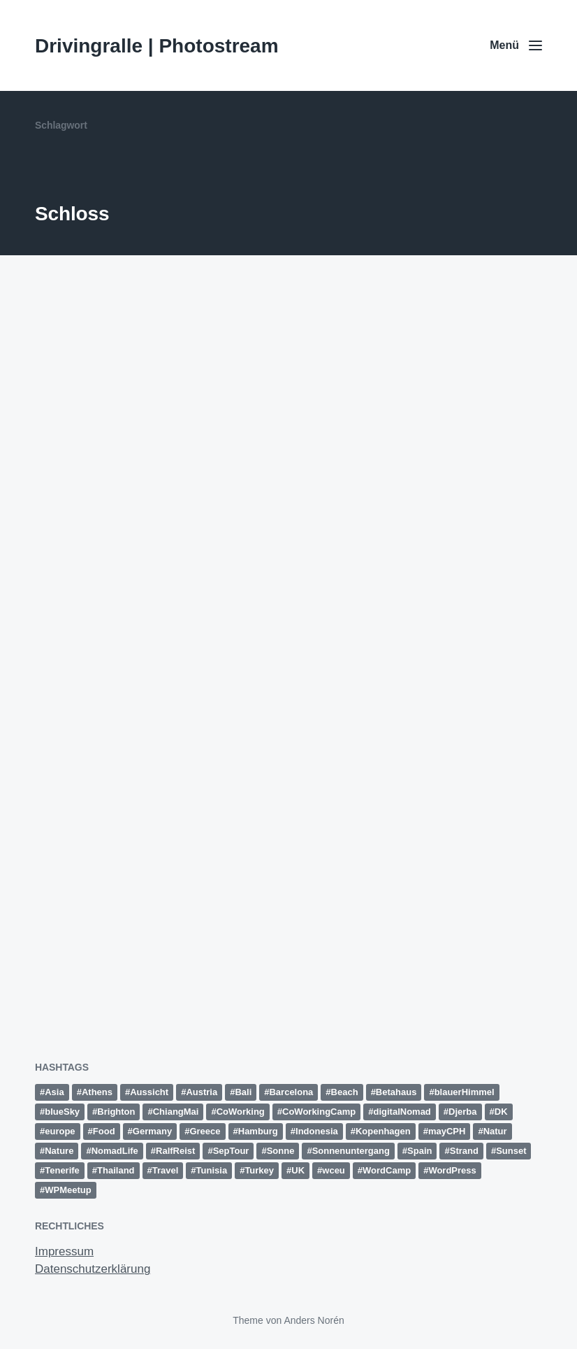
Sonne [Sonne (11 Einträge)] (281, 1150)
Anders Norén (314, 1320)
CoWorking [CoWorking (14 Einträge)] (241, 1111)
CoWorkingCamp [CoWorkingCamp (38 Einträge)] (319, 1111)
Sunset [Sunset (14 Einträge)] (511, 1150)
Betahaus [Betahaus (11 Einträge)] (396, 1092)
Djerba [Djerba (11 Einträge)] (462, 1111)
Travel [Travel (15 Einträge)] (165, 1170)
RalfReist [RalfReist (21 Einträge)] (175, 1150)
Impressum (64, 1251)
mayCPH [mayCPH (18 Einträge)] (446, 1131)
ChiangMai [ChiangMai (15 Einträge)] (176, 1111)
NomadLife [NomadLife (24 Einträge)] (115, 1150)
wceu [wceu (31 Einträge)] (333, 1170)
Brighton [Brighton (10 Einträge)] (116, 1111)
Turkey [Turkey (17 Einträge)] (259, 1170)
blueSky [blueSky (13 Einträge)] (62, 1111)
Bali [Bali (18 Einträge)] (243, 1092)
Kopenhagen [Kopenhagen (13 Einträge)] (383, 1131)
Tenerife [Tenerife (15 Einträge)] (62, 1170)
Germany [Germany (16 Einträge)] (152, 1131)
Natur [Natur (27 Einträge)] (495, 1131)
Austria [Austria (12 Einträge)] (201, 1092)
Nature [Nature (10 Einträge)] (59, 1150)
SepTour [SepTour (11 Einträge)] (231, 1150)
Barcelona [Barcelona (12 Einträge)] (291, 1092)
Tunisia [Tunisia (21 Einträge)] (212, 1170)
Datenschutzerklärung (92, 1269)
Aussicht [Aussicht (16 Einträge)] (149, 1092)
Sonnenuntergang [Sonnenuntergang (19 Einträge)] (351, 1150)
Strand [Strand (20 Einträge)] (464, 1150)
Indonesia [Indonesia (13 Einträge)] (316, 1131)
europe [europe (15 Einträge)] (60, 1131)
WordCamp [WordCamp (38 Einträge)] (387, 1170)
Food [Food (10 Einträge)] (104, 1131)
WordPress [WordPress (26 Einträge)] (452, 1170)
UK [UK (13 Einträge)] (298, 1170)
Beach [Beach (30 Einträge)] (344, 1092)
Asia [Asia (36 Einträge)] (54, 1092)
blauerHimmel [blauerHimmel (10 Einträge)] (464, 1092)
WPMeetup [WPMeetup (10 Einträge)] (68, 1190)
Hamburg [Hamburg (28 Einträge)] (258, 1131)
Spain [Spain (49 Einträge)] (419, 1150)
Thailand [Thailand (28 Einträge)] (115, 1170)
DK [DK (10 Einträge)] (501, 1111)
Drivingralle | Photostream (157, 46)
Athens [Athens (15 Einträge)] (97, 1092)
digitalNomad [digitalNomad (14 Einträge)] (401, 1111)
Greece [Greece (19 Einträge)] (204, 1131)
